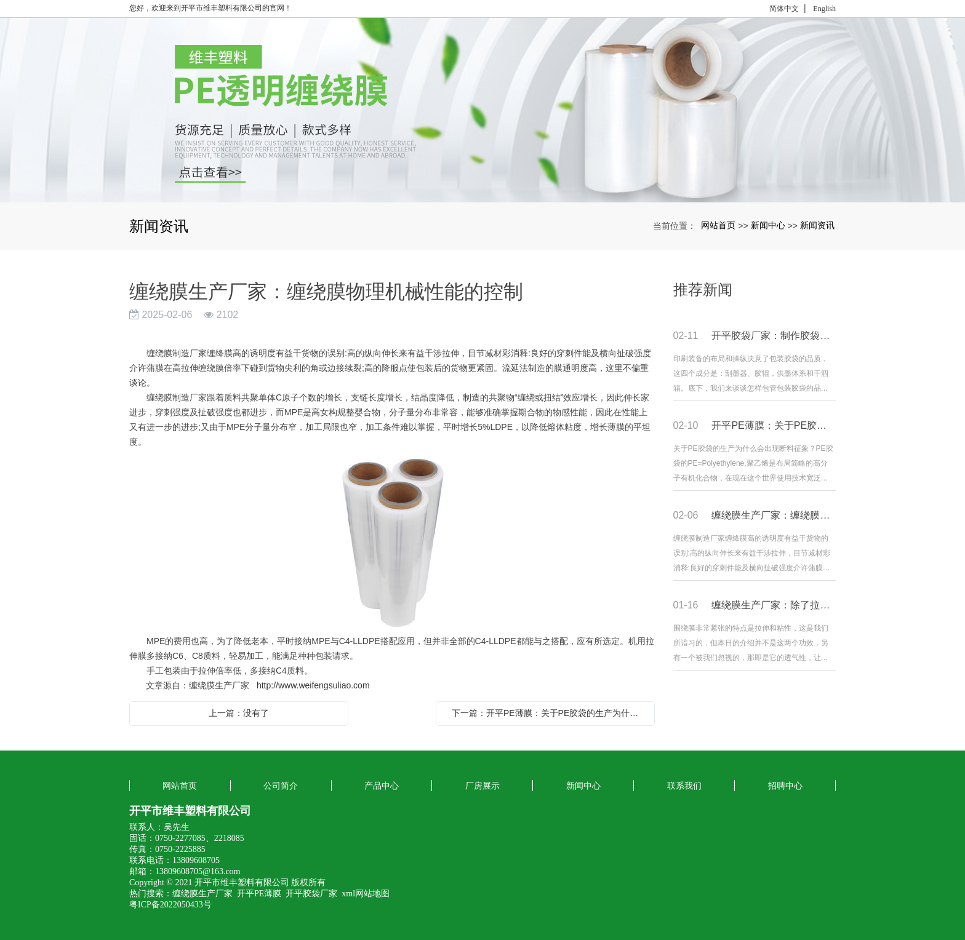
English (824, 8)
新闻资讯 (817, 225)
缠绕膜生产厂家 (202, 893)
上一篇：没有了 (239, 713)
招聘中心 (785, 786)
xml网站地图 (366, 893)
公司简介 (280, 786)
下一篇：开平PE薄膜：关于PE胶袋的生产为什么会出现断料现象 (548, 713)
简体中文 (784, 8)
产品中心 (381, 786)
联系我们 (684, 786)
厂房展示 (482, 786)
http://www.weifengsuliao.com (313, 685)
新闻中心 (768, 225)
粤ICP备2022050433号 (170, 904)
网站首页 (718, 225)
